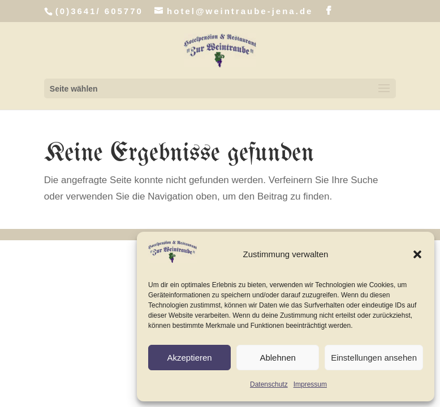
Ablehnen (277, 357)
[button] (417, 254)
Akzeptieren (189, 357)
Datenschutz (269, 384)
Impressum (310, 384)
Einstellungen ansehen (374, 357)
